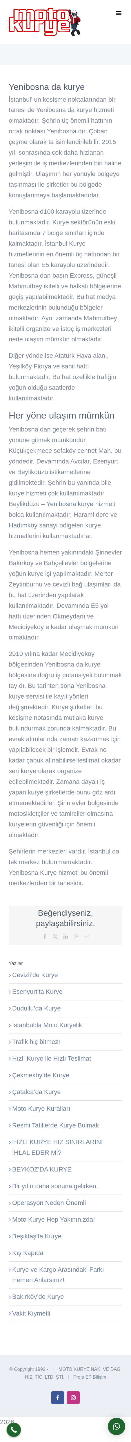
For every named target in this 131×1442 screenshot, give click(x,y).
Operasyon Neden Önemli (49, 1202)
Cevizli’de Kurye (35, 975)
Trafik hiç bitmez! (36, 1041)
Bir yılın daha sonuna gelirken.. (56, 1186)
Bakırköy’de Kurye (38, 1296)
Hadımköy (23, 525)
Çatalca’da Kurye (36, 1091)
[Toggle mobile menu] (119, 13)
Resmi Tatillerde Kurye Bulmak (55, 1125)
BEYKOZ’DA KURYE (42, 1169)
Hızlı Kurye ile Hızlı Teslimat (51, 1058)
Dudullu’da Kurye (36, 1008)
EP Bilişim (95, 1377)
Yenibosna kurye (69, 504)
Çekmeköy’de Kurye (40, 1075)
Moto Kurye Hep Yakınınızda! (53, 1219)
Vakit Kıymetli (31, 1313)
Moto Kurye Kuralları (41, 1108)
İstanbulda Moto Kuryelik (47, 1025)
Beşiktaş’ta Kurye (36, 1236)
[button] (116, 1426)
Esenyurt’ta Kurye (37, 991)
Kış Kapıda (27, 1252)
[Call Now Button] (14, 1430)
